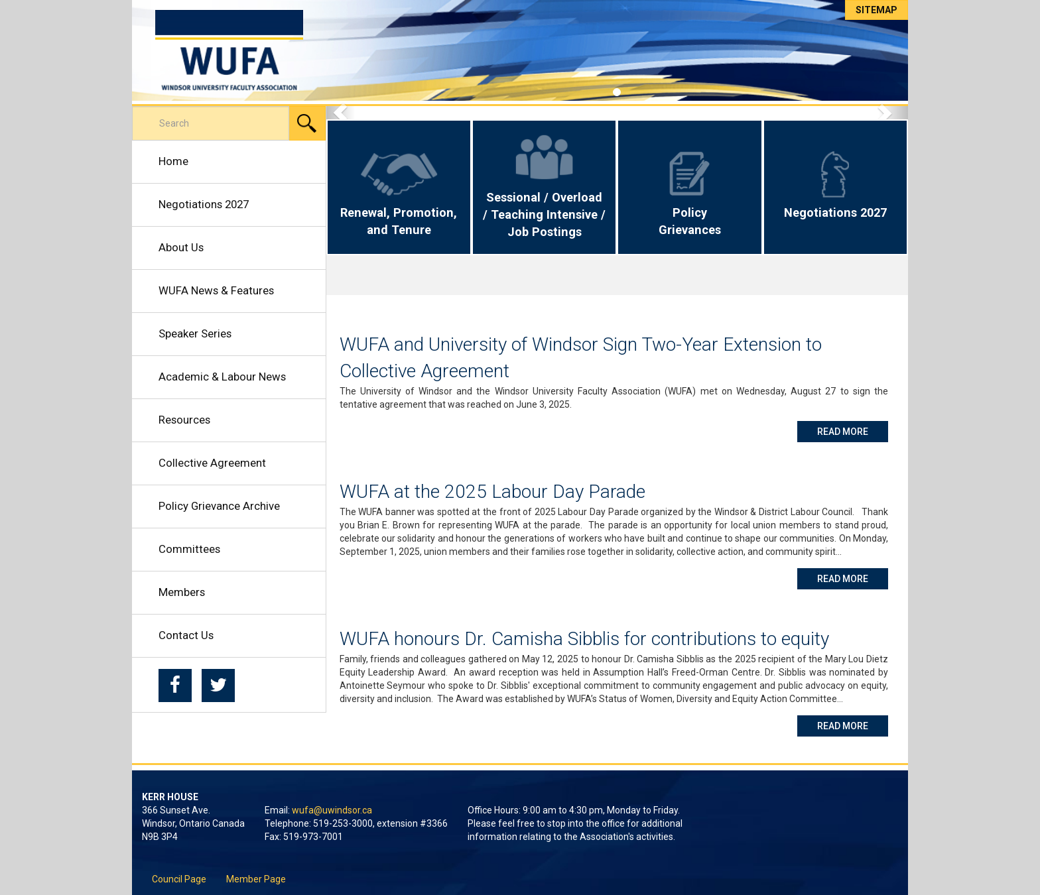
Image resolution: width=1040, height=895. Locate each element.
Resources (184, 419)
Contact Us (186, 635)
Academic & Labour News (222, 376)
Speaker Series (195, 333)
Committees (189, 549)
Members (182, 592)
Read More (852, 430)
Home (173, 161)
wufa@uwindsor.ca (332, 810)
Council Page (179, 879)
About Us (181, 247)
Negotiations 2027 (204, 204)
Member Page (256, 879)
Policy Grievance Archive (219, 505)
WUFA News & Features (216, 290)
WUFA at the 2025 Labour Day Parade (492, 492)
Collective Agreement (212, 462)
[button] (341, 112)
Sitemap (876, 10)
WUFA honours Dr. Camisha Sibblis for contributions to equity (584, 639)
